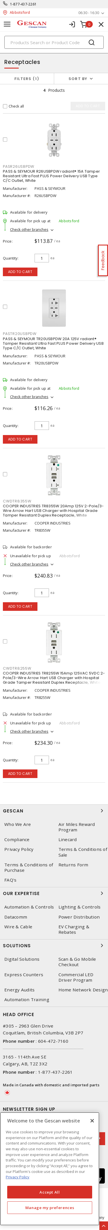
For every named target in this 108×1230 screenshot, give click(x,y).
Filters (26, 78)
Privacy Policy (19, 849)
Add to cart (20, 271)
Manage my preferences (49, 1207)
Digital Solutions (21, 959)
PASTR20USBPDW (20, 333)
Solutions (54, 945)
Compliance (17, 839)
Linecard (67, 839)
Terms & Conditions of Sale (82, 852)
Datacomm (15, 917)
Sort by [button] (78, 78)
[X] (92, 1120)
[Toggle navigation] (7, 24)
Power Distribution (79, 917)
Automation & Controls (29, 907)
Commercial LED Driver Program (76, 977)
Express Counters (23, 974)
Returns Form (73, 865)
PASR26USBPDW (18, 166)
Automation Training (26, 999)
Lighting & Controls (79, 907)
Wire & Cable (18, 926)
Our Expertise (54, 893)
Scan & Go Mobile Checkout (77, 961)
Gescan (54, 811)
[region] (49, 1168)
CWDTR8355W (17, 501)
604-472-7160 (53, 1041)
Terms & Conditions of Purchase (28, 867)
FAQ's (10, 880)
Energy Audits (19, 990)
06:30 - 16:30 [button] (88, 12)
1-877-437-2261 (23, 4)
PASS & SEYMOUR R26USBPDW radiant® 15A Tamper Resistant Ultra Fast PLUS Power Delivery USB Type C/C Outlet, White (51, 176)
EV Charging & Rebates (73, 929)
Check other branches (29, 229)
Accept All (49, 1192)
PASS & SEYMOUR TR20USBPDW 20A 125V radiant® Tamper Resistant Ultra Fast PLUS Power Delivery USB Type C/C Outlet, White (53, 343)
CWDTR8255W (17, 668)
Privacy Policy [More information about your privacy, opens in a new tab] (17, 1177)
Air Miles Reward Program (76, 827)
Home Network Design (83, 990)
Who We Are (17, 824)
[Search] (54, 42)
